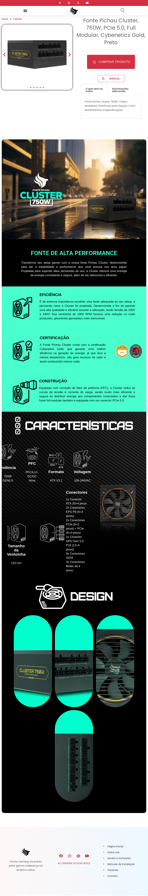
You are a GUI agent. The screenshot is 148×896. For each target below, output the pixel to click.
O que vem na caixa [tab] (94, 87)
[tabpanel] (111, 104)
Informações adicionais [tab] (120, 87)
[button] (25, 10)
